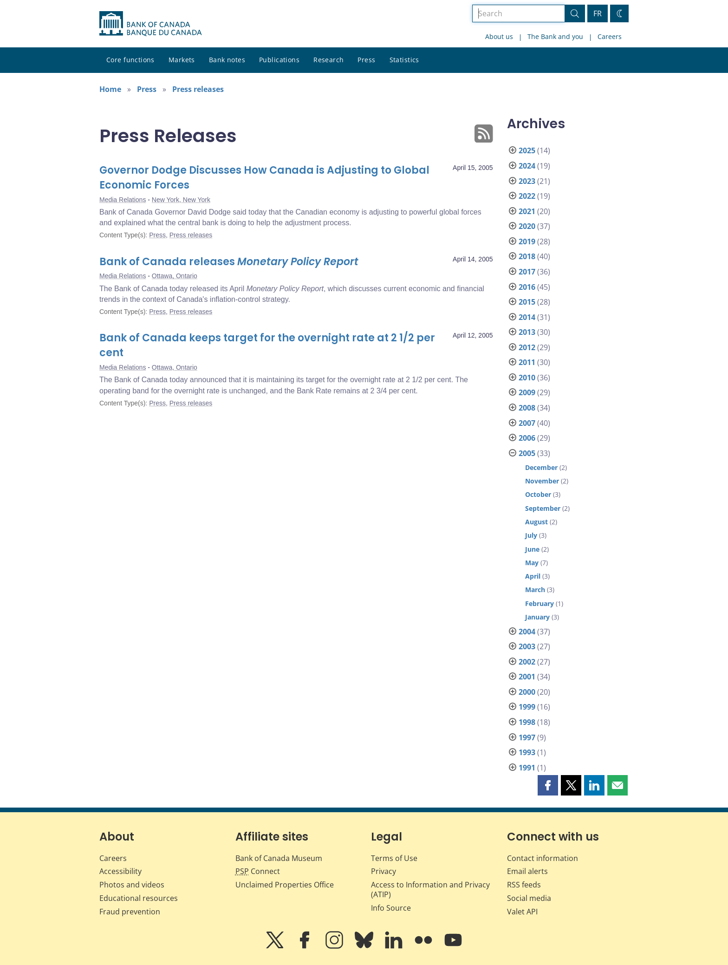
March (535, 589)
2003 (527, 646)
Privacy (383, 871)
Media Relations (122, 199)
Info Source (391, 908)
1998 (527, 722)
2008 (527, 408)
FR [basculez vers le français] (597, 13)
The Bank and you (555, 36)
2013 (527, 332)
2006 (527, 438)
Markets (182, 59)
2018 (527, 256)
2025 (527, 150)
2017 (527, 272)
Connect (257, 871)
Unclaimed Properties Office (284, 885)
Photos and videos (131, 885)
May (532, 562)
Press (366, 59)
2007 (527, 423)
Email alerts (527, 871)
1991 (527, 768)
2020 (527, 226)
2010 (527, 377)
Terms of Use (394, 858)
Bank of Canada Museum (278, 858)
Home (110, 89)
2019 (527, 241)
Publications (279, 59)
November (542, 480)
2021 (527, 211)
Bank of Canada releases (228, 261)
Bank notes (227, 59)
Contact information (542, 858)
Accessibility (120, 871)
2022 (527, 196)
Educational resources (138, 898)
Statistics (404, 59)
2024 (527, 166)
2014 (527, 317)
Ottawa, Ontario (174, 276)
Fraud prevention (129, 911)
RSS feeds (524, 885)
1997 (527, 737)
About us (499, 36)
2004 (527, 631)
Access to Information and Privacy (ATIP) (430, 890)
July (531, 535)
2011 (527, 362)
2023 (527, 181)
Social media (529, 898)
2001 (527, 677)
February (539, 603)
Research (328, 59)
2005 (527, 453)
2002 (527, 662)
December (541, 467)
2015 (527, 302)
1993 (527, 752)
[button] (548, 785)
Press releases (198, 89)
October (538, 494)
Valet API (522, 911)
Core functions (130, 59)
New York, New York (181, 199)
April (532, 576)
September (542, 508)
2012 (527, 347)
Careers (610, 36)
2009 (527, 392)
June (532, 549)
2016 (527, 287)
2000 (527, 692)
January (537, 617)
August (536, 521)
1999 (527, 707)
